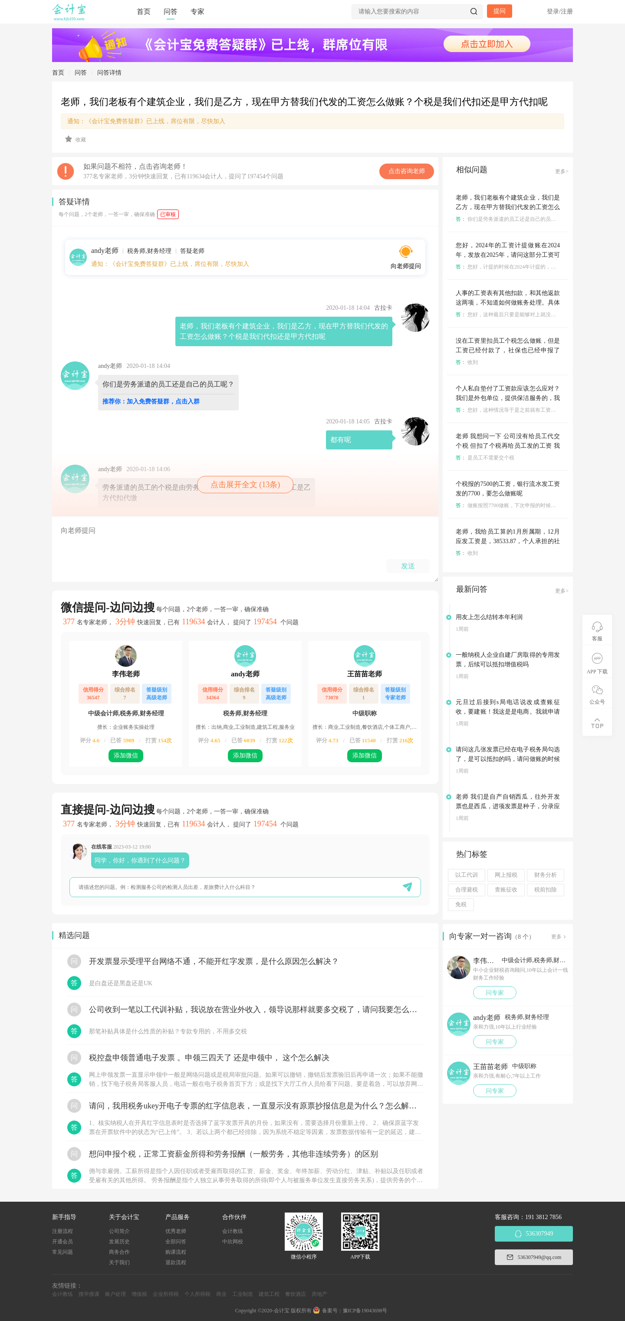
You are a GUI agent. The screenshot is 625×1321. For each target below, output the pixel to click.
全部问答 (175, 1242)
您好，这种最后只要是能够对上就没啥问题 (511, 314)
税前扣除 (545, 890)
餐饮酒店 (295, 1294)
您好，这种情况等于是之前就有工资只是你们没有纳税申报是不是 (537, 410)
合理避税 (466, 890)
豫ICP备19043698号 (365, 1311)
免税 (461, 904)
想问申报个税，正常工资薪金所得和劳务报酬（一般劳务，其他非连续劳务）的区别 (233, 1154)
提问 (499, 11)
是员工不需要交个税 (485, 458)
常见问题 (62, 1252)
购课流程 (175, 1252)
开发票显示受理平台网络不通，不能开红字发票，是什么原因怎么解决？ (214, 961)
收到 (467, 362)
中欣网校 (232, 1242)
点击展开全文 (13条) (245, 484)
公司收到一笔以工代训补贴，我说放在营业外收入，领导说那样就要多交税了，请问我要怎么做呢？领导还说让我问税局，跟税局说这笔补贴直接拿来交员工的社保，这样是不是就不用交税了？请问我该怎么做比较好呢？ (256, 1009)
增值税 (139, 1294)
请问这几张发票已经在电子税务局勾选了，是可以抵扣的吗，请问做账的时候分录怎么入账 (508, 759)
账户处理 (115, 1294)
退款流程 (175, 1262)
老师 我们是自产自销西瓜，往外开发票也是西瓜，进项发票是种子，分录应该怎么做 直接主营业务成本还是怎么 (508, 806)
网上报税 (506, 875)
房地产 (319, 1294)
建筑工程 (269, 1294)
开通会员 (62, 1242)
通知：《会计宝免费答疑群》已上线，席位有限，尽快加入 (146, 121)
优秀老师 (175, 1231)
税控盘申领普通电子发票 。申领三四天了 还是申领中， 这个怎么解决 (209, 1057)
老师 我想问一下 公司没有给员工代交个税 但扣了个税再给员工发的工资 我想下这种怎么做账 (508, 446)
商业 (221, 1294)
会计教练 (232, 1231)
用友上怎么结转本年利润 (489, 617)
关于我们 (119, 1262)
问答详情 (109, 72)
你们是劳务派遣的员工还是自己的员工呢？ (511, 219)
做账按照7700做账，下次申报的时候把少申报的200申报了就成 (533, 505)
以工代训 (466, 875)
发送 (408, 566)
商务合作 (119, 1252)
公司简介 (119, 1231)
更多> (562, 171)
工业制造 (242, 1294)
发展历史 (119, 1242)
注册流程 (62, 1231)
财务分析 (545, 875)
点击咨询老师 (406, 171)
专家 (197, 11)
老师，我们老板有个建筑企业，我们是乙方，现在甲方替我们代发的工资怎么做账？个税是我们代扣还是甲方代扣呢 (508, 207)
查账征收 (506, 890)
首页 (144, 11)
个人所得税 (197, 1294)
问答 (171, 11)
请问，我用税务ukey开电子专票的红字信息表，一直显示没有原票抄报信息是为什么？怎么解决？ (256, 1105)
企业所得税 (166, 1294)
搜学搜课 (89, 1294)
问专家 (495, 993)
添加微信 (126, 755)
